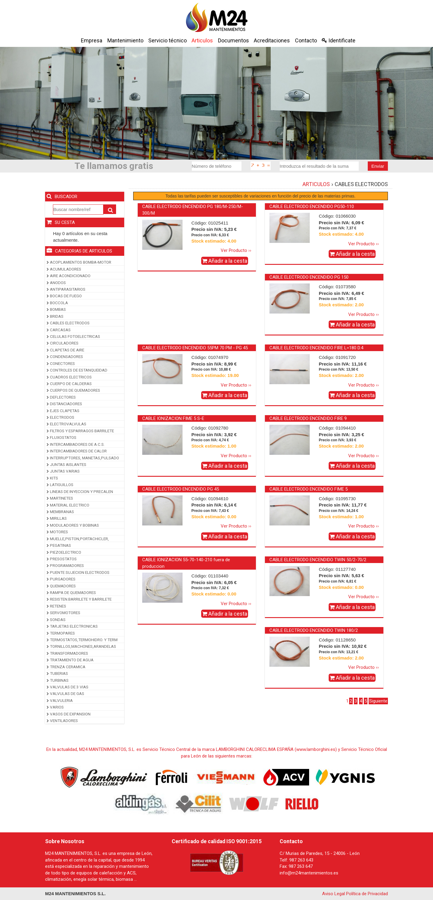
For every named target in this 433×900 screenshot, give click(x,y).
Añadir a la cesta (224, 261)
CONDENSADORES (65, 356)
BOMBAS (56, 309)
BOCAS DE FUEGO (64, 295)
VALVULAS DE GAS (65, 693)
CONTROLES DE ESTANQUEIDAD (77, 370)
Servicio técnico (167, 40)
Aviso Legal (333, 893)
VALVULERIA (60, 700)
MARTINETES (60, 498)
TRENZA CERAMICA (66, 666)
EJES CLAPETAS (63, 410)
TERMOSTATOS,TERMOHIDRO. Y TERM (82, 639)
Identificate (338, 40)
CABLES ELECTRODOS (68, 322)
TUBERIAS (57, 673)
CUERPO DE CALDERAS (69, 383)
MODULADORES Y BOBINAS (73, 525)
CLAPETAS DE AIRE (65, 349)
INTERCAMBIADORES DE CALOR (77, 450)
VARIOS (55, 707)
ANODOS (56, 282)
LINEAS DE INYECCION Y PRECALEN (80, 491)
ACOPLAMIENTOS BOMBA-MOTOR (79, 262)
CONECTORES (61, 363)
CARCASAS (59, 329)
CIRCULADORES (62, 343)
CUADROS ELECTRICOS (69, 377)
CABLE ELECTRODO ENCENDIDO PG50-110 (311, 206)
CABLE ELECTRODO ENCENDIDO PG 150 (309, 277)
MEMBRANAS (60, 511)
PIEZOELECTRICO (64, 552)
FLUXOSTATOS (61, 437)
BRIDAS (55, 316)
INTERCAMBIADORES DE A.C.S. (76, 444)
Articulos (202, 40)
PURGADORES (61, 579)
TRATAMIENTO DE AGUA (70, 659)
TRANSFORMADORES (67, 653)
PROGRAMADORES (65, 565)
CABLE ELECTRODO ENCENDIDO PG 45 (180, 489)
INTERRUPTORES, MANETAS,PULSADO (83, 457)
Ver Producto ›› (236, 250)
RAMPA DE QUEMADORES (71, 592)
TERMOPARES (61, 633)
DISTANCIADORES (64, 403)
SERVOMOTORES (63, 612)
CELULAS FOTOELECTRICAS (73, 336)
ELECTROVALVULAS (66, 423)
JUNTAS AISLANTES (66, 464)
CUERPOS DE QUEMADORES (73, 390)
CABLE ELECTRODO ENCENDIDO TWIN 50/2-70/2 (317, 559)
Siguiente (378, 701)
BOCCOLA (57, 302)
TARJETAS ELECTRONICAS (72, 626)
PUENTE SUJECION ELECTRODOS (78, 572)
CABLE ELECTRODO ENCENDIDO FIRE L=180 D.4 (316, 348)
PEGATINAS (59, 545)
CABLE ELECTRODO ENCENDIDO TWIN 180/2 (313, 630)
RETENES (56, 606)
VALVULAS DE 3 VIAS (67, 686)
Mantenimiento (125, 40)
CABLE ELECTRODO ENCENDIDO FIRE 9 (308, 418)
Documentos (233, 40)
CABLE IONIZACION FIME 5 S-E (173, 418)
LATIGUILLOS (60, 484)
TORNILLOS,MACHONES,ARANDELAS (81, 646)
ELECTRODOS (60, 417)
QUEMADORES (61, 585)
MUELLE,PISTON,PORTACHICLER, (78, 538)
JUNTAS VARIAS (63, 471)
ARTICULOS (316, 184)
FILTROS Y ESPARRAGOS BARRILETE (80, 430)
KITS (52, 478)
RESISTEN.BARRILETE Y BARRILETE (79, 599)
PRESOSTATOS (62, 558)
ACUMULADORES (64, 269)
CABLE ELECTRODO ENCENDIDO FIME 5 (308, 489)
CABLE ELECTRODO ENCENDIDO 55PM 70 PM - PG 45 (195, 348)
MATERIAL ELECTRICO (68, 505)
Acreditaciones (272, 40)
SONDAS (56, 619)
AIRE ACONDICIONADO (69, 275)
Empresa (91, 40)
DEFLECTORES (61, 397)
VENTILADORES (62, 720)
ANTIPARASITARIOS (66, 289)
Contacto (306, 40)
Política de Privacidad (367, 893)
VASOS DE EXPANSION (69, 714)
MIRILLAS (57, 518)
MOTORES (57, 531)
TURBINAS (58, 680)
